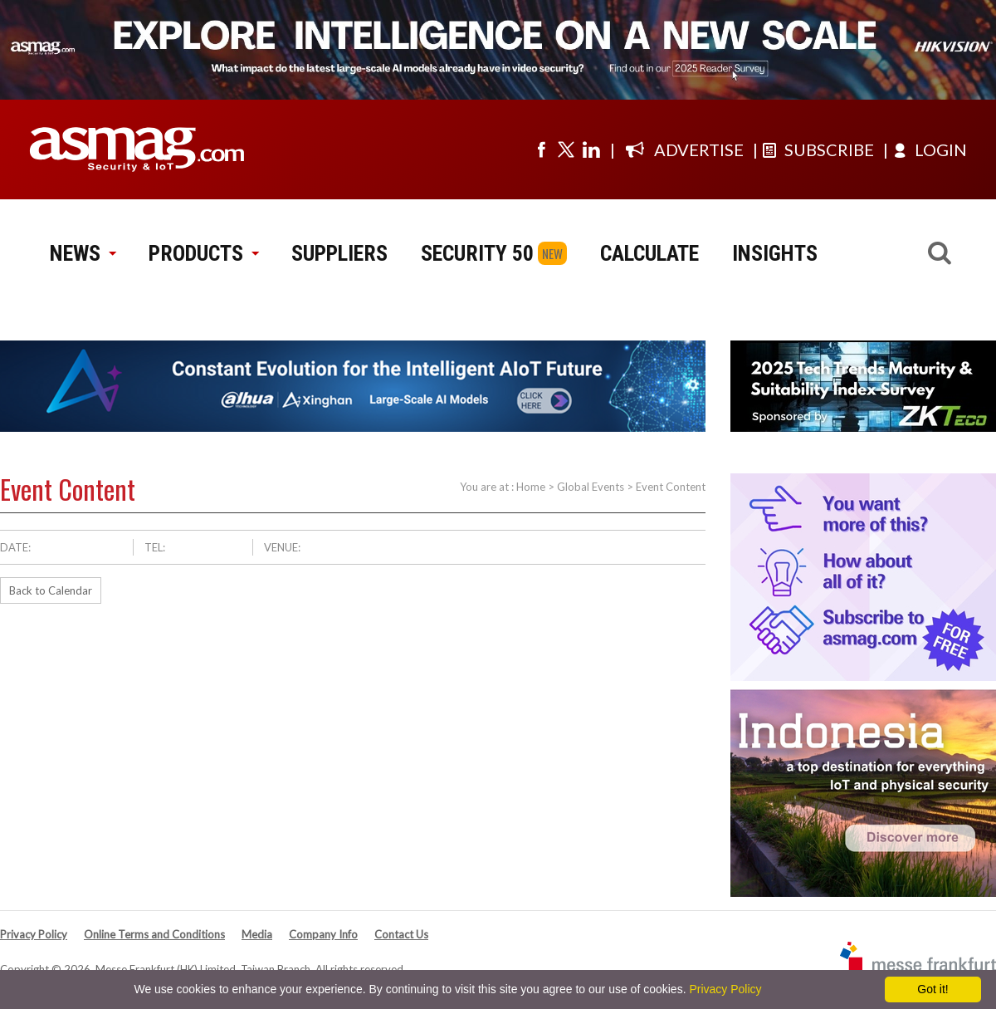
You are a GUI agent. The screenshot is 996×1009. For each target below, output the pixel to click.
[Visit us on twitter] (566, 149)
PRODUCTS (203, 253)
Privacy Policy (33, 934)
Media (257, 934)
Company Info (323, 934)
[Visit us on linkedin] (591, 149)
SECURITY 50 (477, 253)
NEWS (82, 253)
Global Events (590, 486)
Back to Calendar (50, 590)
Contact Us (401, 934)
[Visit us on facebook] (541, 149)
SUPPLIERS (339, 253)
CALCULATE (649, 253)
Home (530, 486)
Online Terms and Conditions (154, 934)
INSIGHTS (775, 253)
